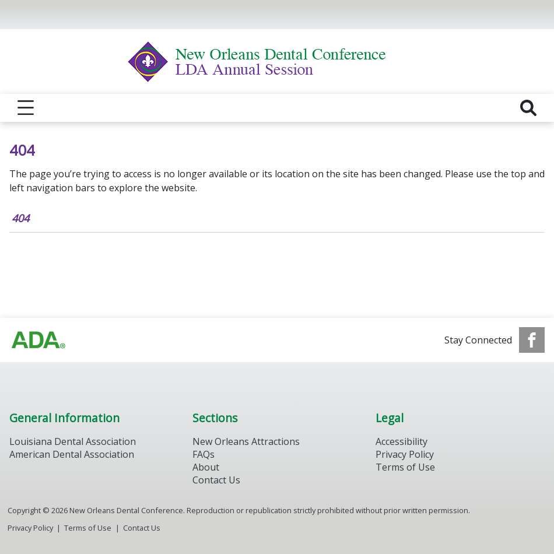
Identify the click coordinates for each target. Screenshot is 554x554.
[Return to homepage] (277, 61)
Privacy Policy (405, 454)
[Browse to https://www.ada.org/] (38, 340)
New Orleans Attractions (246, 441)
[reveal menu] (25, 108)
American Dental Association (71, 454)
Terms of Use (405, 467)
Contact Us (216, 480)
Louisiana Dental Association (72, 441)
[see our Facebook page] (532, 340)
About (205, 467)
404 (20, 218)
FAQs (203, 454)
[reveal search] (528, 108)
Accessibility (401, 441)
